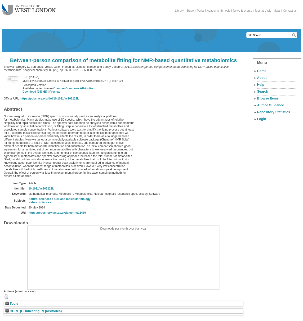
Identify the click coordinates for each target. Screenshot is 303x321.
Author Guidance (270, 105)
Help (260, 84)
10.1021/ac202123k (41, 188)
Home (261, 71)
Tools (11, 303)
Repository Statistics (273, 112)
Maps (276, 10)
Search (262, 91)
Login (261, 119)
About (262, 78)
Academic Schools (218, 10)
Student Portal (195, 10)
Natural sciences (39, 199)
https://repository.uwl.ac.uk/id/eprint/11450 (57, 212)
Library (179, 10)
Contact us (290, 10)
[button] (6, 296)
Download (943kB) (34, 91)
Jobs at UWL (262, 10)
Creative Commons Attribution (74, 88)
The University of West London (28, 8)
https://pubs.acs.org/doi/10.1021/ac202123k (49, 98)
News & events (242, 10)
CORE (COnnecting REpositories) (33, 311)
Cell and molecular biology (72, 199)
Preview (54, 91)
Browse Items (268, 98)
